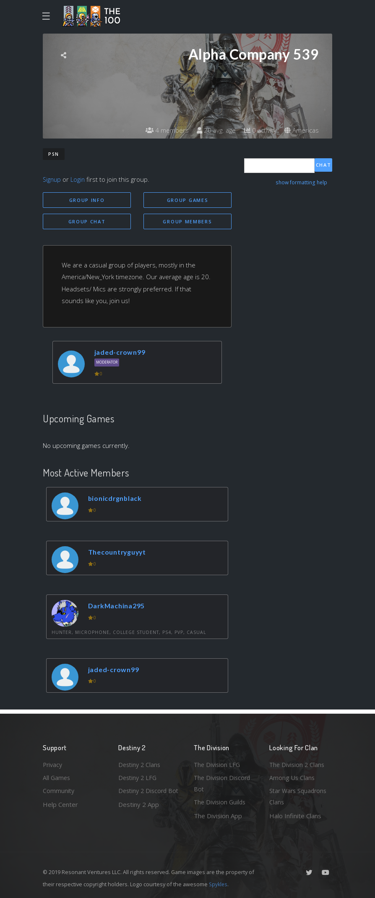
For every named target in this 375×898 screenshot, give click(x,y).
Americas (301, 130)
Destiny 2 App (138, 816)
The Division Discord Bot (223, 782)
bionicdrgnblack (117, 499)
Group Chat (87, 222)
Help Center (60, 803)
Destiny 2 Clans (140, 763)
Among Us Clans (292, 776)
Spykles (219, 884)
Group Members (187, 222)
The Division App (218, 816)
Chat (323, 165)
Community (59, 790)
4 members (162, 130)
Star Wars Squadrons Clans (299, 796)
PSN (53, 154)
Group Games (187, 200)
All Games (57, 776)
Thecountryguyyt (120, 553)
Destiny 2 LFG (138, 776)
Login (79, 179)
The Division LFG (218, 763)
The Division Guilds (221, 802)
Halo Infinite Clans (295, 816)
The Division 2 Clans (298, 763)
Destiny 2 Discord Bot (144, 796)
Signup (52, 179)
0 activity (258, 130)
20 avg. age (212, 130)
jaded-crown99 (121, 352)
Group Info (87, 200)
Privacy (53, 763)
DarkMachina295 (119, 606)
